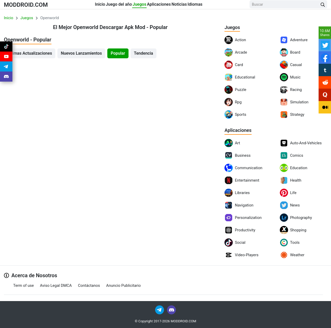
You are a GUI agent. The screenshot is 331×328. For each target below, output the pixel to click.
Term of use (23, 285)
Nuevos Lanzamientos (81, 53)
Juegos (140, 5)
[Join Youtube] (6, 60)
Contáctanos (89, 285)
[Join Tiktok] (6, 47)
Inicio (81, 5)
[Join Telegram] (160, 310)
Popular (118, 53)
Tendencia (143, 53)
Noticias (199, 5)
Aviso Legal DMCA (56, 285)
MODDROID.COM (31, 5)
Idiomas (224, 5)
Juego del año (110, 5)
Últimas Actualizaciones (29, 53)
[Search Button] (322, 6)
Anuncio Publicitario (123, 285)
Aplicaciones (169, 5)
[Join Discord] (171, 310)
